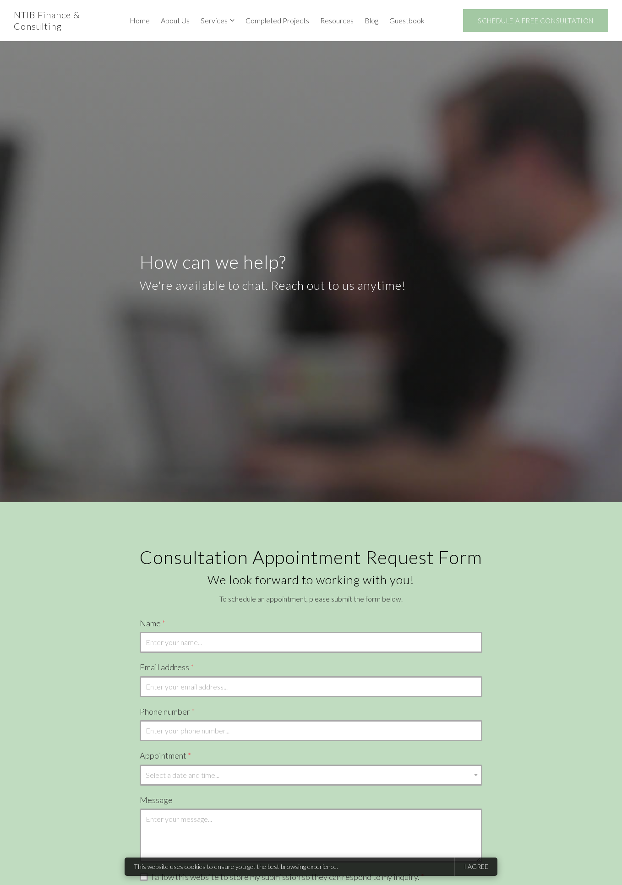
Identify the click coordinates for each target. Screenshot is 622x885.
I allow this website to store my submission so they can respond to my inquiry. (287, 877)
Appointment (165, 755)
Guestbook (407, 20)
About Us (175, 20)
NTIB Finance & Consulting (47, 20)
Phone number (167, 711)
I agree (476, 866)
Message (156, 800)
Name (152, 623)
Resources (337, 20)
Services (214, 20)
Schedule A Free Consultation (536, 20)
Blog (371, 20)
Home (140, 20)
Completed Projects (277, 20)
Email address (167, 667)
